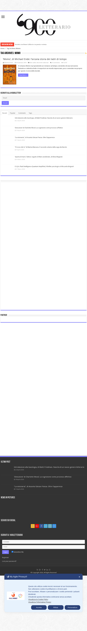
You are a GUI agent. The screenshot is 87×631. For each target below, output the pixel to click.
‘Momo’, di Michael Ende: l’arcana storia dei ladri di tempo (35, 59)
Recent (4, 113)
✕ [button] (79, 577)
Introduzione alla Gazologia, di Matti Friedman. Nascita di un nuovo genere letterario (44, 118)
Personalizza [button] (72, 607)
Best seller (33, 62)
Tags (30, 113)
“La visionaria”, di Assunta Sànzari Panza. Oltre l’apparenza (35, 137)
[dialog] (43, 593)
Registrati (5, 557)
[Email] (43, 98)
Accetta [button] (39, 607)
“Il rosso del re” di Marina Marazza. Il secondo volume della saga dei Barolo (41, 147)
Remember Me (18, 552)
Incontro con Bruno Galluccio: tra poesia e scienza (30, 44)
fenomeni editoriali (43, 62)
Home (2, 48)
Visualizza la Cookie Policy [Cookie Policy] (38, 599)
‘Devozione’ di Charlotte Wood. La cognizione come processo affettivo (39, 128)
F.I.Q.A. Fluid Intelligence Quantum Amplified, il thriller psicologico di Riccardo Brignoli (44, 166)
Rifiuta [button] (55, 607)
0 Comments (56, 62)
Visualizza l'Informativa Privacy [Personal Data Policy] (39, 602)
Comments (22, 113)
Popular (12, 113)
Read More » (23, 75)
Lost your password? (9, 561)
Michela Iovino (8, 62)
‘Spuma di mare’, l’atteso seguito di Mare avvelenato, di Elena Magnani (39, 157)
